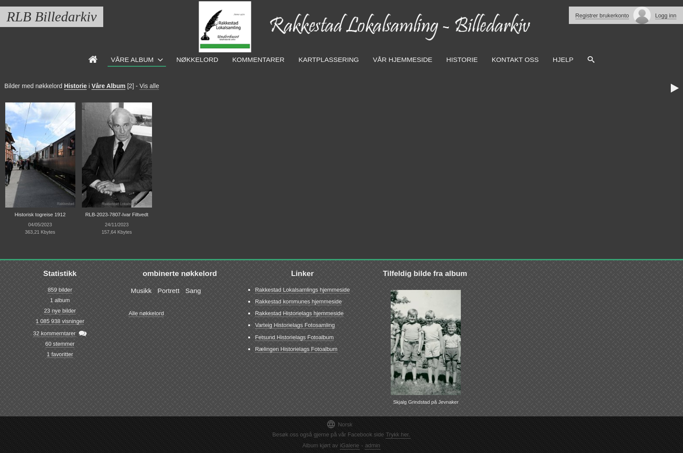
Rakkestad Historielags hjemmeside (299, 313)
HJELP (563, 59)
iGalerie (349, 445)
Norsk (339, 424)
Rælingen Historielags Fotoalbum (296, 349)
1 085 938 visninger (60, 321)
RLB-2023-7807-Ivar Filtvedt (117, 214)
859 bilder (59, 289)
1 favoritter (60, 354)
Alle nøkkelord (146, 313)
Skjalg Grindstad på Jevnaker (425, 402)
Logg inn (665, 15)
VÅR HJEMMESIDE (403, 59)
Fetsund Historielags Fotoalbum (294, 337)
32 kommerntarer (54, 333)
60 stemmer (60, 344)
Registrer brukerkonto (602, 15)
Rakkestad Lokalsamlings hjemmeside (302, 289)
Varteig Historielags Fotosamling (295, 325)
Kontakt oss (515, 59)
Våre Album (132, 59)
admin (372, 445)
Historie (462, 59)
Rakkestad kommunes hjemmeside (298, 301)
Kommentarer (258, 59)
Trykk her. (398, 434)
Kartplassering (328, 59)
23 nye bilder (60, 310)
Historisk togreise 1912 (39, 214)
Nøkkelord (197, 59)
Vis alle (149, 85)
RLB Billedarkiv (52, 16)
